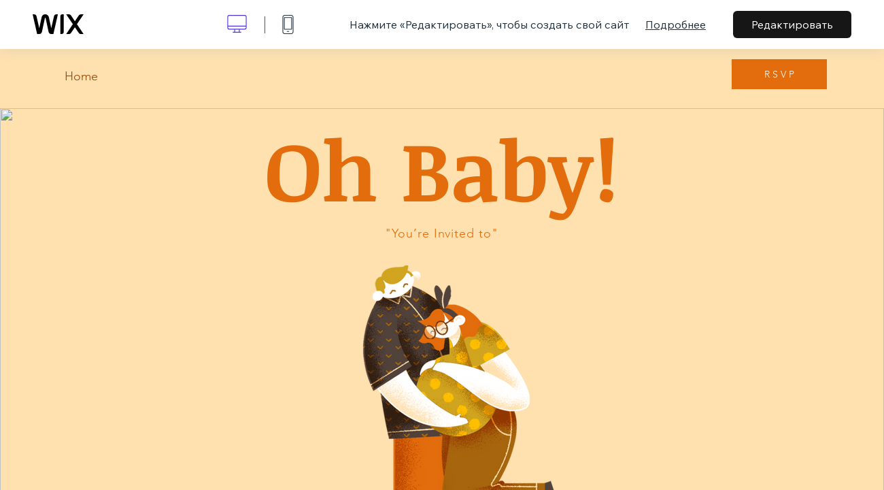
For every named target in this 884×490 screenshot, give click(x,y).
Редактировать (792, 24)
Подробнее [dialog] (675, 24)
